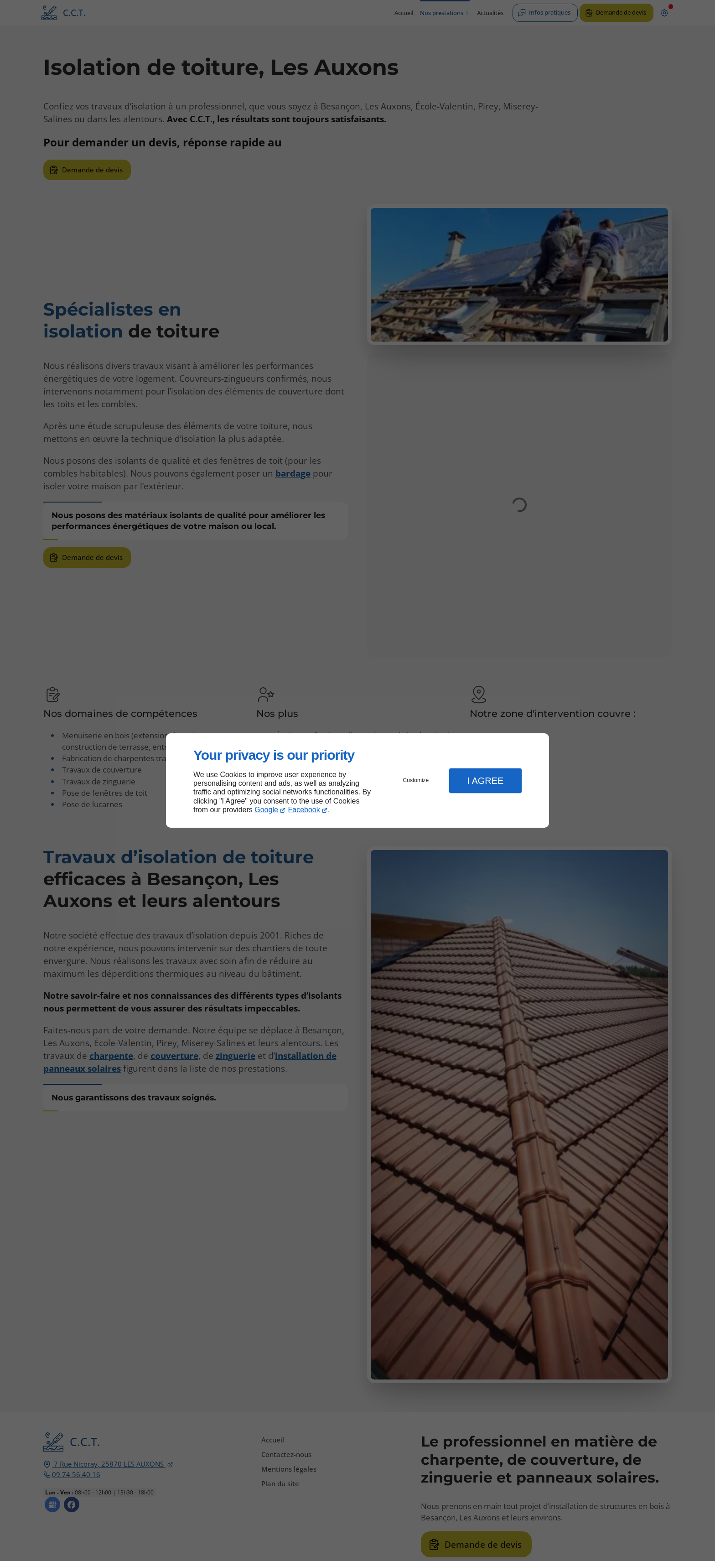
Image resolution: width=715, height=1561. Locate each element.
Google (266, 810)
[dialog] (357, 780)
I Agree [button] (485, 781)
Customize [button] (416, 780)
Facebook (304, 810)
